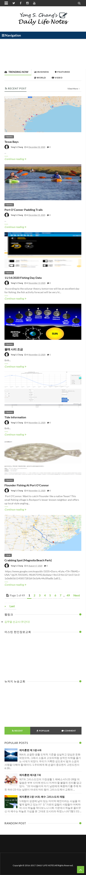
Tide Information (15, 417)
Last (12, 606)
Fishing (9, 137)
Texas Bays (11, 141)
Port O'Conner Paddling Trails (23, 209)
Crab (8, 555)
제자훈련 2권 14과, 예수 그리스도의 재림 (42, 796)
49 (68, 595)
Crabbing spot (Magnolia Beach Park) (28, 560)
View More (73, 88)
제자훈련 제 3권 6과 (30, 750)
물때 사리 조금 (13, 349)
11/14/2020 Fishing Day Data (23, 277)
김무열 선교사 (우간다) (17, 621)
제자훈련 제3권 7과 (30, 774)
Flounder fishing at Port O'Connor (26, 485)
